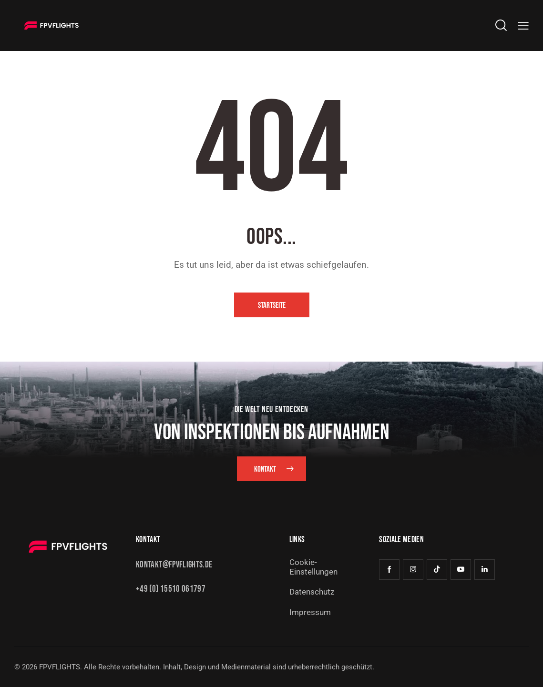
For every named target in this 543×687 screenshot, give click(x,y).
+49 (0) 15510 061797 (170, 589)
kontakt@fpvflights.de (174, 564)
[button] (523, 25)
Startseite (272, 305)
